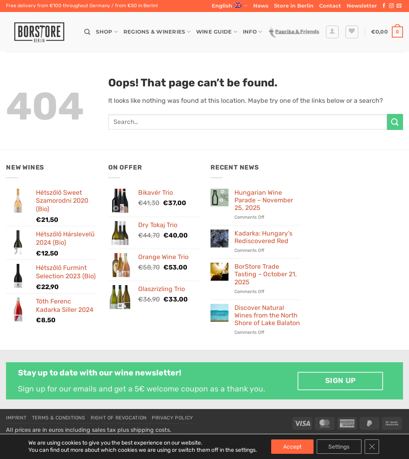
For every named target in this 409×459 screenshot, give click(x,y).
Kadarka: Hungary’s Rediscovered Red (263, 237)
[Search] (87, 32)
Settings (338, 446)
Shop (106, 32)
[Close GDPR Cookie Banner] (372, 446)
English (230, 6)
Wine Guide (216, 32)
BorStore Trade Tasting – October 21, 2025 (265, 274)
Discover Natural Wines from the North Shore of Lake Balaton (267, 315)
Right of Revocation (119, 418)
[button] (362, 6)
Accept (292, 446)
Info (252, 32)
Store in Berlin (294, 6)
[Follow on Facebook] (383, 6)
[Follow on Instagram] (391, 6)
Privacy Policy (172, 418)
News (260, 6)
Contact (330, 6)
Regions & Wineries (157, 32)
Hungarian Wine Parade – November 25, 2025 (263, 200)
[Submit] (395, 122)
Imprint (16, 418)
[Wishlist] (351, 32)
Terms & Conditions (58, 418)
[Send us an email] (399, 6)
